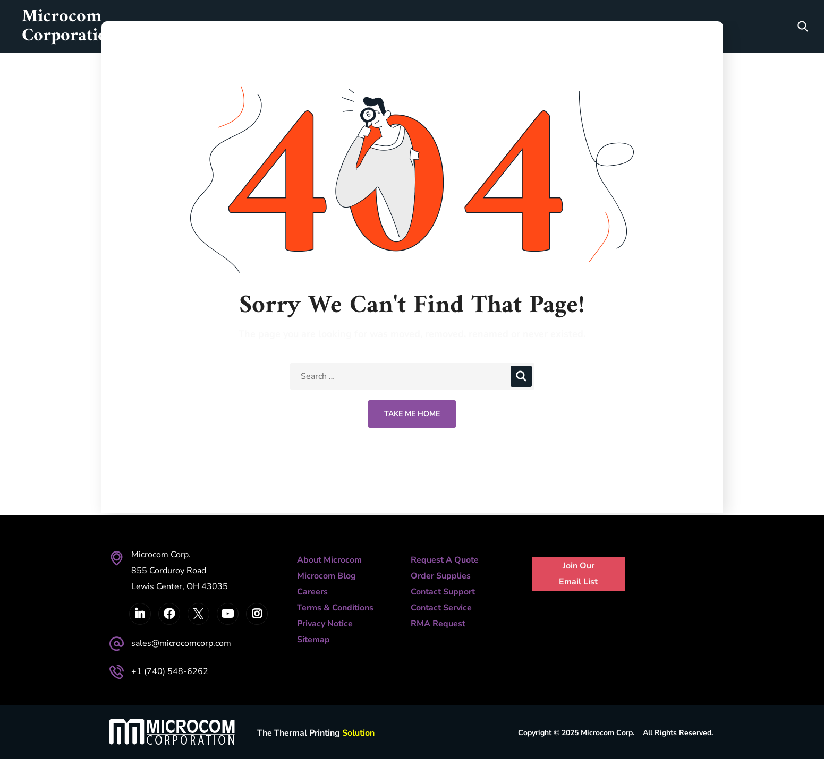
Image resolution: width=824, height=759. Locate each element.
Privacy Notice (325, 623)
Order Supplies (441, 576)
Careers (312, 592)
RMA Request (438, 623)
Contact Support (443, 592)
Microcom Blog (326, 576)
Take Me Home (412, 414)
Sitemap (313, 639)
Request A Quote (445, 560)
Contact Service (441, 608)
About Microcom (329, 560)
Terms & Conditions (335, 608)
